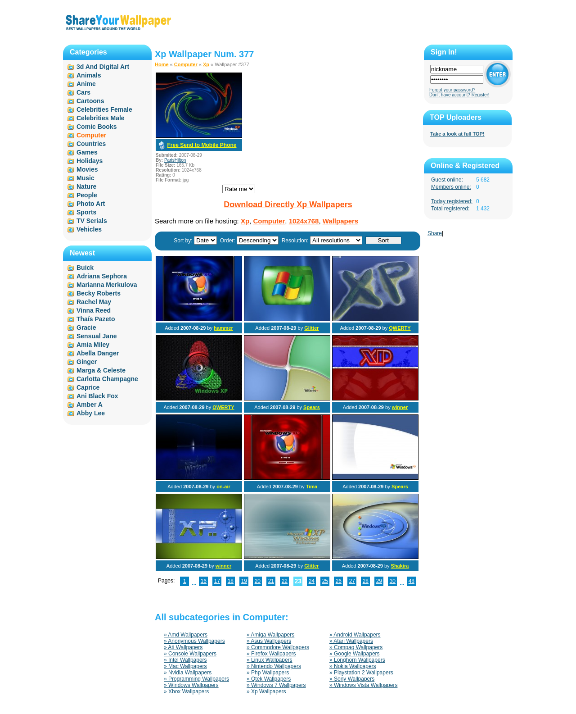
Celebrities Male (100, 118)
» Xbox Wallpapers (186, 691)
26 (339, 581)
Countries (91, 143)
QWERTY (399, 328)
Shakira (400, 565)
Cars (83, 92)
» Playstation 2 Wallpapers (361, 672)
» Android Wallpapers (355, 635)
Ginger (86, 361)
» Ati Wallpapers (183, 647)
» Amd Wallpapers (185, 635)
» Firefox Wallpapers (271, 653)
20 (258, 581)
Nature (86, 186)
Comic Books (96, 126)
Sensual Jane (96, 336)
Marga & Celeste (101, 370)
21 (271, 581)
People (86, 195)
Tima (311, 486)
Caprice (87, 387)
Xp (206, 64)
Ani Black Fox (97, 396)
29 (379, 581)
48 (411, 581)
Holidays (89, 160)
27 (352, 581)
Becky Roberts (98, 293)
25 (325, 581)
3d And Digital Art (102, 66)
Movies (87, 169)
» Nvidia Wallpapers (188, 672)
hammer (223, 328)
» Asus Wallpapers (269, 641)
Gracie (86, 327)
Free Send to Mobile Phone (201, 145)
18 (231, 581)
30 (393, 581)
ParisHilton (175, 160)
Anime (86, 83)
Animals (88, 75)
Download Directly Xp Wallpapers (288, 204)
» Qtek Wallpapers (269, 679)
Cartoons (90, 101)
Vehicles (89, 229)
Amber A (89, 404)
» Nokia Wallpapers (352, 666)
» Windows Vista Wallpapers (363, 685)
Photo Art (90, 203)
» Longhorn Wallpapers (357, 660)
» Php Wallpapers (268, 672)
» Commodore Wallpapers (278, 647)
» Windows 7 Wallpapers (276, 685)
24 (312, 581)
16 (204, 581)
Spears (311, 407)
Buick (85, 267)
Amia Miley (92, 344)
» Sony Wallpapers (351, 679)
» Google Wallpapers (354, 653)
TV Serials (91, 220)
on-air (223, 486)
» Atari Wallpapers (351, 641)
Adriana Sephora (101, 276)
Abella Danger (97, 353)
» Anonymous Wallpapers (194, 641)
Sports (86, 212)
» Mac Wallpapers (185, 666)
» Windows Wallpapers (191, 685)
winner (400, 407)
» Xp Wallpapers (266, 691)
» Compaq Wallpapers (355, 647)
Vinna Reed (93, 310)
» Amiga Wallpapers (270, 635)
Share (435, 233)
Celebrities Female (104, 109)
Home (162, 64)
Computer (186, 64)
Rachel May (93, 301)
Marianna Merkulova (106, 284)
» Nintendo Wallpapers (274, 666)
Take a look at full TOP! (457, 133)
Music (85, 178)
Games (87, 152)
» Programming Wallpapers (196, 679)
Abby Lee (90, 413)
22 (285, 581)
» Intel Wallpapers (185, 660)
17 (217, 581)
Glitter (311, 328)
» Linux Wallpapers (269, 660)
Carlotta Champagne (107, 378)
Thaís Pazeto (95, 319)
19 (244, 581)
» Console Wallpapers (190, 653)
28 (366, 581)
